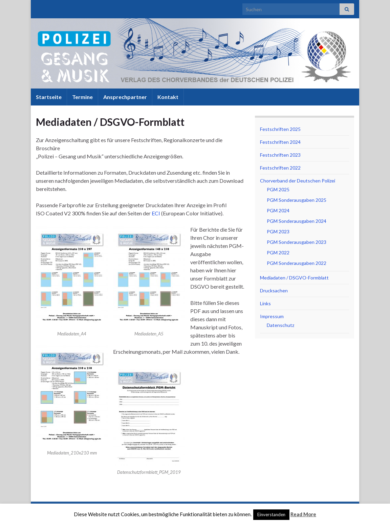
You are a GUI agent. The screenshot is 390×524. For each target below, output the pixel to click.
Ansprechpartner (125, 97)
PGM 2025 (278, 189)
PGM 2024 (278, 210)
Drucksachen (274, 290)
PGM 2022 (278, 252)
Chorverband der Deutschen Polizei (297, 180)
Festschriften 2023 (280, 155)
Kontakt (167, 97)
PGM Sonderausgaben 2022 (296, 263)
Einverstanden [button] (271, 514)
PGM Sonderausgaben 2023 (296, 242)
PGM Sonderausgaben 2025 (296, 200)
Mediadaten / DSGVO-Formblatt (294, 277)
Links (265, 303)
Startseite (49, 97)
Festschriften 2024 (280, 142)
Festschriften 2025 (280, 129)
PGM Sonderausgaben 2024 (296, 221)
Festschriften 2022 (280, 168)
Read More (303, 514)
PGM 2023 (278, 231)
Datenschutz (280, 325)
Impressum (272, 316)
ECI (156, 213)
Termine (82, 97)
